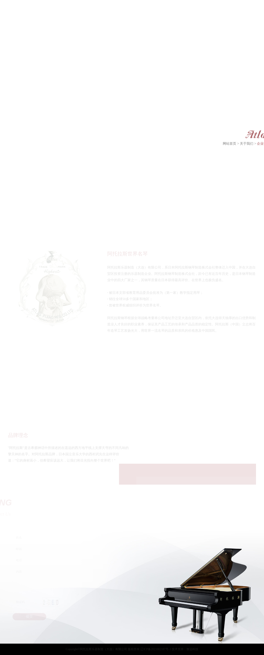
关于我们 (254, 143)
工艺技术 (60, 140)
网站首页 (237, 143)
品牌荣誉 (27, 140)
